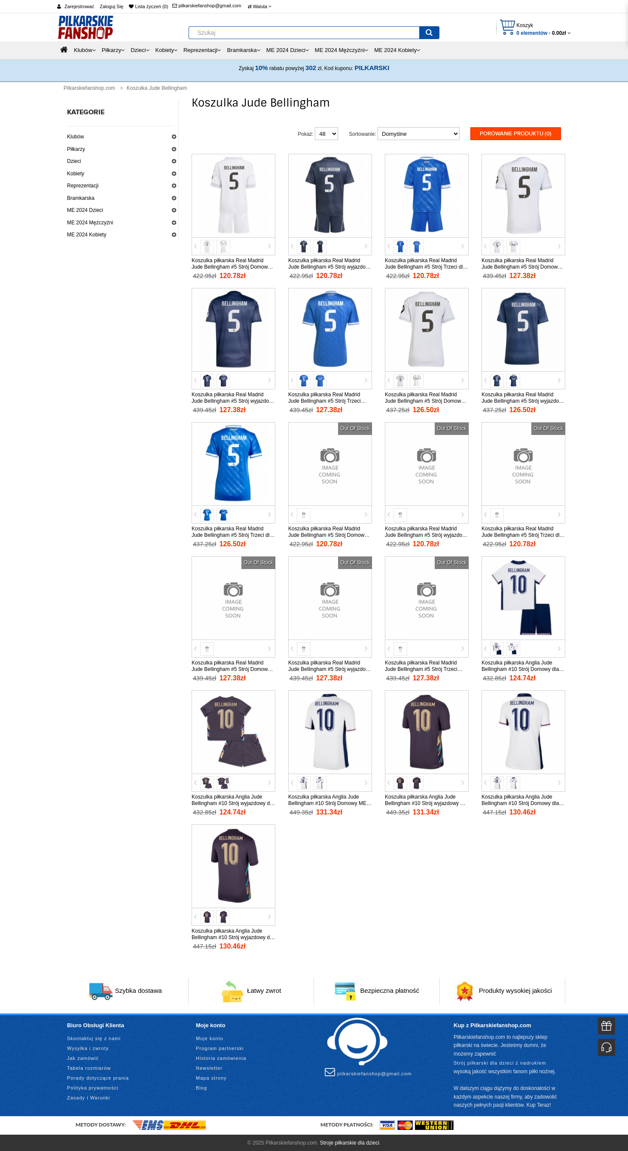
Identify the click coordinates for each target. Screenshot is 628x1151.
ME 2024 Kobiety (86, 235)
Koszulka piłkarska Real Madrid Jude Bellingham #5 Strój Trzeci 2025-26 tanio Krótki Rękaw (324, 400)
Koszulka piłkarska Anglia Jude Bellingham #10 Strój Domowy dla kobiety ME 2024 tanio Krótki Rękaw (523, 802)
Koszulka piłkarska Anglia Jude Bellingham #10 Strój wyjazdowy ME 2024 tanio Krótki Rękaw (426, 802)
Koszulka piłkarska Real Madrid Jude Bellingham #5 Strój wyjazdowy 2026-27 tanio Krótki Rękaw (330, 668)
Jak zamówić (83, 1057)
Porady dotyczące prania (98, 1077)
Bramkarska (81, 198)
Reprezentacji (82, 186)
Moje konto (209, 1037)
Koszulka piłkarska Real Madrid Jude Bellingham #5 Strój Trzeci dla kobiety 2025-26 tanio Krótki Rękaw (232, 534)
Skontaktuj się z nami (94, 1037)
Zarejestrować (79, 6)
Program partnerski (220, 1047)
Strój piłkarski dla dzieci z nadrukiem (500, 1062)
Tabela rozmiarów (89, 1067)
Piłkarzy (76, 149)
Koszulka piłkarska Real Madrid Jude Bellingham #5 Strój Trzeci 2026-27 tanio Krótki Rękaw (421, 668)
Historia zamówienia (221, 1057)
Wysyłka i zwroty (88, 1047)
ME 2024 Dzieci (85, 210)
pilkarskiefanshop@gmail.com (206, 5)
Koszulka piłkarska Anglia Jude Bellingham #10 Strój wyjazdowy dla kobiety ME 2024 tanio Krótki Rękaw (233, 936)
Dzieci (74, 161)
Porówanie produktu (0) (516, 133)
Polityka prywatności (93, 1087)
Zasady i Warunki (88, 1096)
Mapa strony (211, 1077)
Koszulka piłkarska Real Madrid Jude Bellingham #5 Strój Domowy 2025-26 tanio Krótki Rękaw (521, 266)
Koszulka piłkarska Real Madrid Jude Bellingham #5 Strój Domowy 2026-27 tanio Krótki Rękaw (231, 668)
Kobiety (75, 174)
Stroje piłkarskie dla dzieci (349, 1142)
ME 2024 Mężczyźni (90, 223)
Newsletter (209, 1067)
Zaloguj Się (111, 6)
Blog (201, 1087)
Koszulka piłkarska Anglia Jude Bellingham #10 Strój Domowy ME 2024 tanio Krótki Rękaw (327, 802)
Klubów (75, 137)
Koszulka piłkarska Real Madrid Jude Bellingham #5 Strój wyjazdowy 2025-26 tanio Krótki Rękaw (233, 400)
